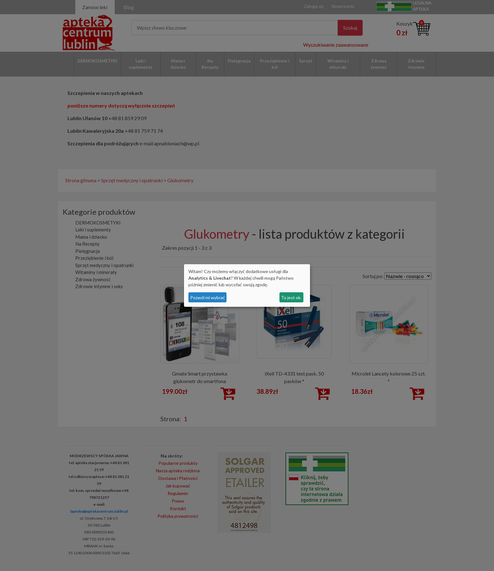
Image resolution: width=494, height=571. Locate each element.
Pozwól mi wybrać (207, 297)
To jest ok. (291, 297)
